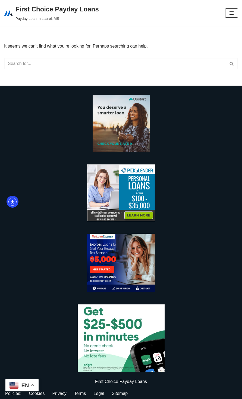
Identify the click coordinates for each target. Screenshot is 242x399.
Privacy (59, 393)
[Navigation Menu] (231, 13)
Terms (80, 393)
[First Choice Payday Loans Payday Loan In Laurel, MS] (51, 13)
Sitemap (120, 393)
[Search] (115, 63)
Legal (98, 393)
